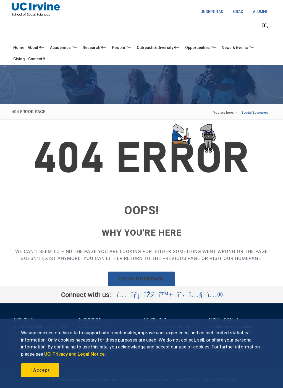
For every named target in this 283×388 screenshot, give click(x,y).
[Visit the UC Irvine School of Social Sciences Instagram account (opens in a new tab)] (122, 295)
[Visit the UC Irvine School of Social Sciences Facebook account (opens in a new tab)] (149, 295)
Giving (19, 59)
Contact (38, 59)
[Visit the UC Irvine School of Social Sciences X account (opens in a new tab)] (181, 295)
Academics (63, 47)
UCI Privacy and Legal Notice (74, 354)
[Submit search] (265, 25)
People (121, 47)
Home (18, 47)
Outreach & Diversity (158, 47)
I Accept (40, 370)
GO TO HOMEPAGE (141, 279)
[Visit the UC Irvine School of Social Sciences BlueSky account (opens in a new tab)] (166, 295)
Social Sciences (254, 112)
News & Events (237, 47)
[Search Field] (236, 25)
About (36, 47)
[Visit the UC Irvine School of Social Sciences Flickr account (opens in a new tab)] (215, 295)
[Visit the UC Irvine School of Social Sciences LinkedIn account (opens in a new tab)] (135, 295)
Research (94, 47)
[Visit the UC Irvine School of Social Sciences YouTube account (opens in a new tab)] (196, 295)
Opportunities (200, 47)
